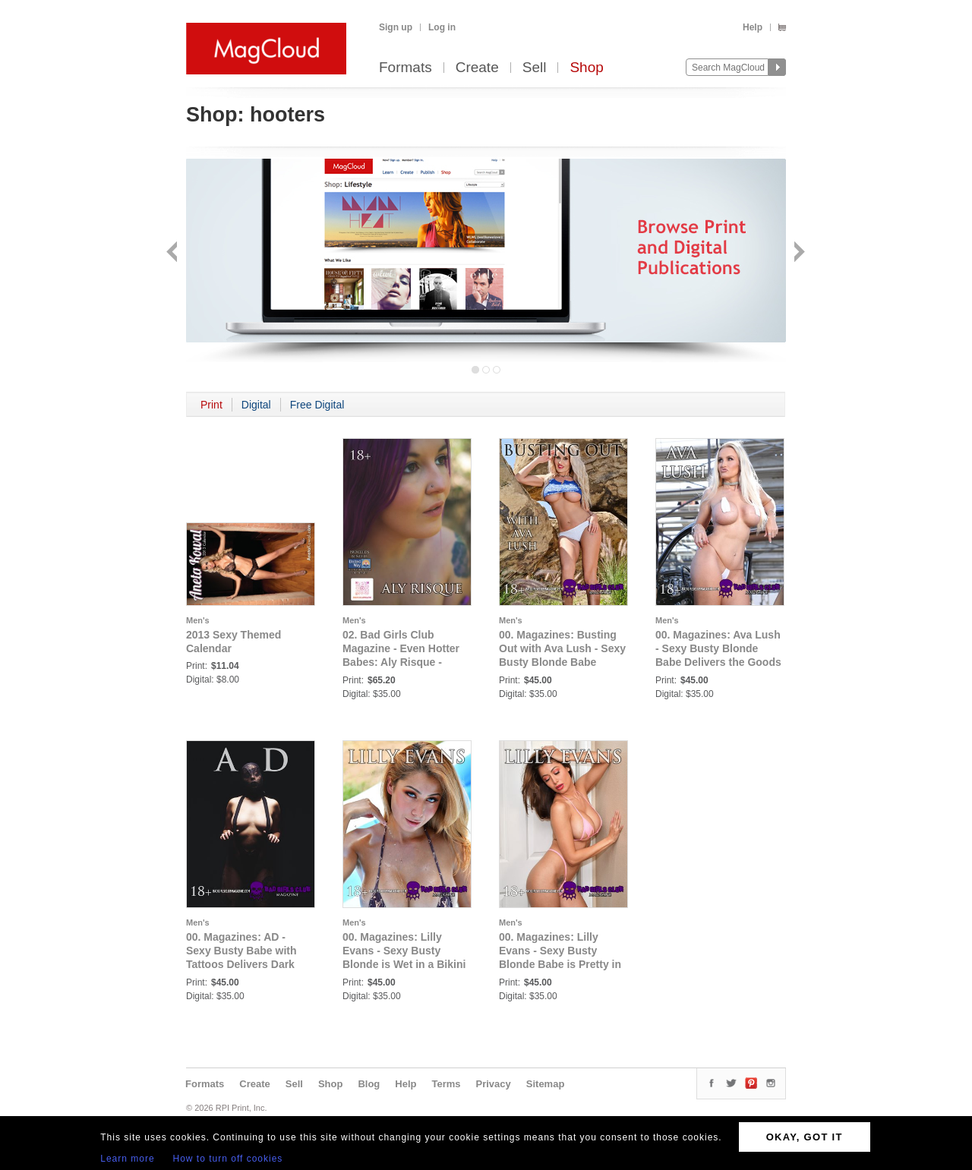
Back (173, 253)
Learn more (127, 1158)
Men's (198, 620)
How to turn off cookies (228, 1158)
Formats (405, 68)
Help (752, 27)
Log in (442, 27)
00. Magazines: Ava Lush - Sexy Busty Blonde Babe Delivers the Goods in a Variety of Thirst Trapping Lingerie (718, 662)
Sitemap (545, 1084)
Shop (586, 68)
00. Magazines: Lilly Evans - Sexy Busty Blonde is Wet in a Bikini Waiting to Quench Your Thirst (403, 964)
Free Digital (317, 405)
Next (798, 253)
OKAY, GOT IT (804, 1137)
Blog (369, 1084)
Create (477, 68)
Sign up (395, 27)
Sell (534, 68)
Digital (256, 405)
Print (211, 405)
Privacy (493, 1084)
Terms (445, 1084)
